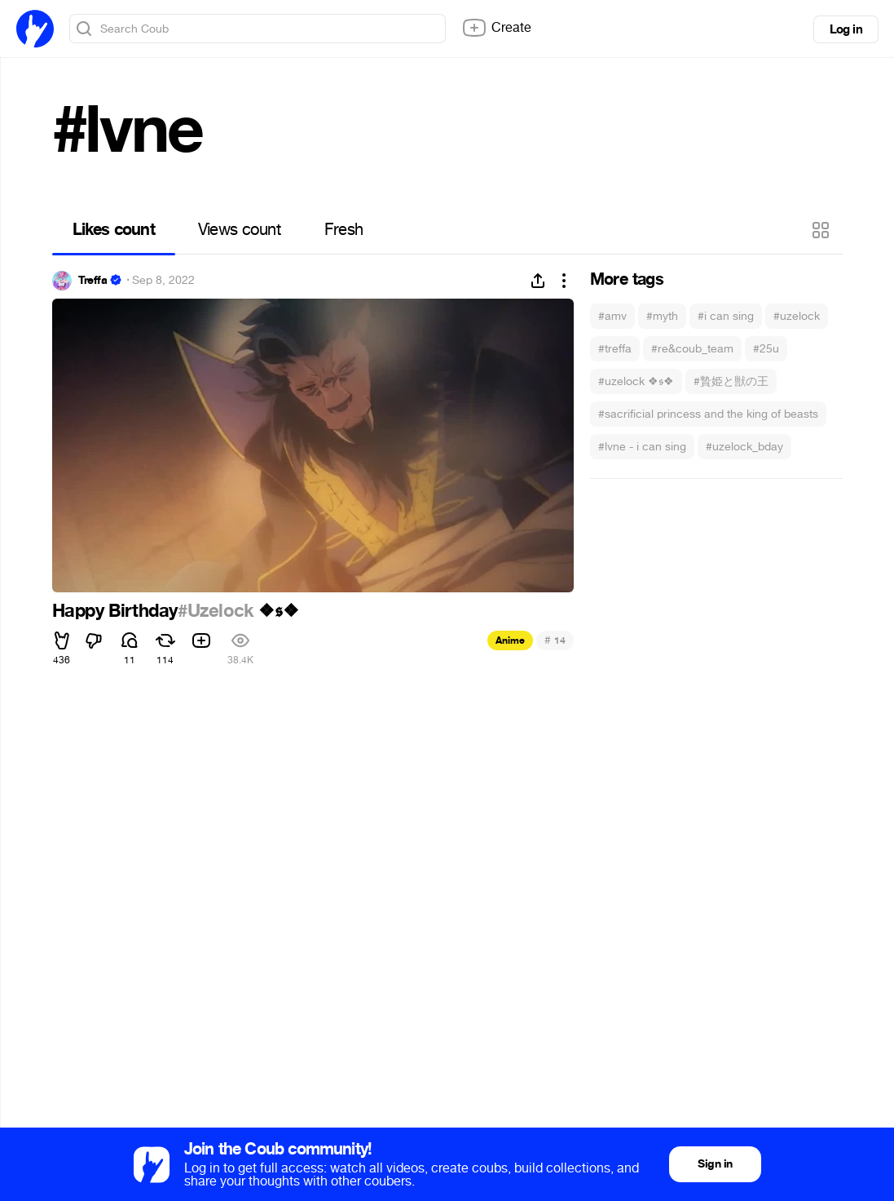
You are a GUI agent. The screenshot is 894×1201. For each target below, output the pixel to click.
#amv (612, 316)
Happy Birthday (115, 611)
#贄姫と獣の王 (731, 381)
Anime (510, 640)
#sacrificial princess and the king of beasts (708, 414)
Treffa (93, 280)
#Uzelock (216, 611)
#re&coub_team (692, 349)
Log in (846, 29)
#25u (766, 349)
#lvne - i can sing (642, 446)
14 (554, 640)
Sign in (715, 1164)
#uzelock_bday (744, 446)
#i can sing (726, 316)
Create (496, 28)
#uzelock (796, 316)
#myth (662, 316)
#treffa (615, 349)
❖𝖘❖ (276, 611)
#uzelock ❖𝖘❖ (636, 381)
